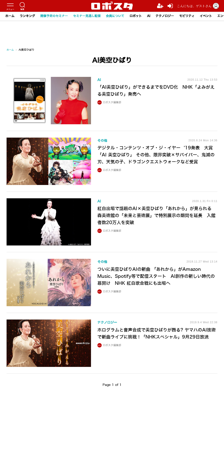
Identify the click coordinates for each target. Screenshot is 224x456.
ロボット (136, 16)
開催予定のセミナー (54, 16)
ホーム (9, 16)
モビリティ (186, 16)
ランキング (27, 16)
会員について (115, 16)
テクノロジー (165, 16)
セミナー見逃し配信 (87, 16)
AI (148, 16)
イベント (206, 16)
